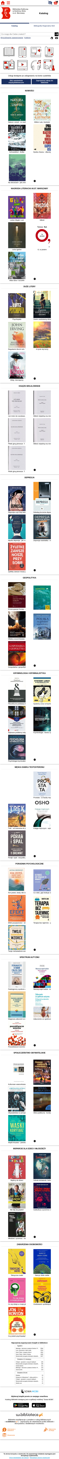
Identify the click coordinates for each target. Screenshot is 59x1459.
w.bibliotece (12, 1422)
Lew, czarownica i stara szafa (23, 1350)
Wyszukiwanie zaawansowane (12, 38)
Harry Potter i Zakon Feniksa (23, 1354)
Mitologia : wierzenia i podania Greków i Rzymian (29, 1348)
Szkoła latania (19, 1365)
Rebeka (18, 1375)
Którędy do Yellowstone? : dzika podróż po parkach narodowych (32, 1377)
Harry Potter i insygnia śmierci (24, 1352)
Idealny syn (19, 1383)
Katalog (15, 26)
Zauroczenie (19, 1369)
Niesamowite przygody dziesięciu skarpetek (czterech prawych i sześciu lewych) (37, 1356)
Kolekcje (27, 38)
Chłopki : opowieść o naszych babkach (26, 1362)
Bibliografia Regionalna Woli (44, 26)
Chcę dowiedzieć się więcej (19, 1458)
